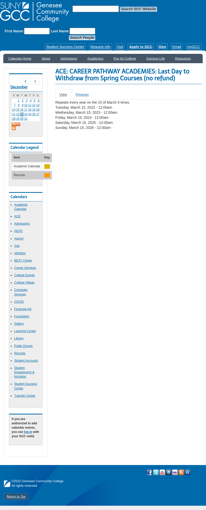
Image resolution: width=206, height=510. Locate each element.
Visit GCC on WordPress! (168, 472)
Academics (95, 58)
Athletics (20, 253)
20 (37, 109)
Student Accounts (26, 360)
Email (176, 47)
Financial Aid (22, 309)
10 (25, 105)
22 (18, 114)
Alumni (19, 238)
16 (21, 109)
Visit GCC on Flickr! (175, 472)
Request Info (100, 47)
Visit (120, 47)
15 (18, 109)
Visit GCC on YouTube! (162, 472)
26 (33, 114)
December (19, 87)
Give (162, 47)
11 (29, 105)
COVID (19, 302)
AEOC (18, 231)
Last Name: (60, 31)
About (46, 58)
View (65, 96)
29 (18, 119)
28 (13, 119)
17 (25, 109)
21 (13, 114)
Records (20, 353)
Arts (17, 246)
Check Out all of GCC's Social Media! (187, 472)
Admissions (68, 58)
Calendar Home (19, 58)
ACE (17, 216)
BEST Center (23, 260)
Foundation (21, 316)
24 (25, 114)
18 (29, 109)
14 (13, 109)
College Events (24, 275)
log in (28, 432)
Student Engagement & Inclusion (24, 372)
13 (37, 105)
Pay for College (125, 58)
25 (29, 114)
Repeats (82, 94)
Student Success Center (65, 47)
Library (19, 338)
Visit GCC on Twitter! (156, 472)
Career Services (25, 268)
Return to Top (16, 496)
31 (25, 119)
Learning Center (25, 331)
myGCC (193, 47)
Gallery (19, 324)
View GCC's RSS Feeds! (181, 472)
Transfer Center (24, 396)
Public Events (23, 346)
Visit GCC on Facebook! (149, 472)
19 (33, 109)
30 (21, 119)
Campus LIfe (155, 58)
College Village (24, 282)
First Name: (14, 31)
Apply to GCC (140, 47)
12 (33, 105)
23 (21, 114)
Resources (183, 58)
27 (37, 114)
